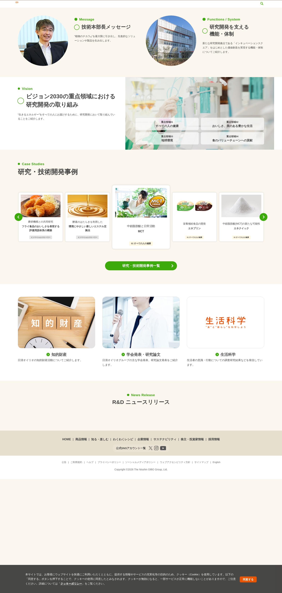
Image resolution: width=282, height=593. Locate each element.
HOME (66, 553)
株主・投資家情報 (227, 12)
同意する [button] (248, 579)
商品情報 (82, 12)
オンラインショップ (185, 6)
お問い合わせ (209, 6)
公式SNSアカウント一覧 (131, 562)
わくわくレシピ (138, 12)
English (248, 6)
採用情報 (256, 12)
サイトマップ (230, 6)
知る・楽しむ (108, 12)
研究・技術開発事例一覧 (141, 380)
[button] (18, 331)
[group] (41, 330)
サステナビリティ (193, 12)
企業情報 (164, 12)
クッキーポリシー (71, 583)
